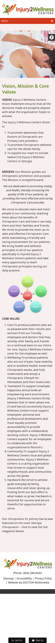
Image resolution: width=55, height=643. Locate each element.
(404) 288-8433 (32, 573)
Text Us (37, 640)
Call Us (17, 640)
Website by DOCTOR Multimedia (28, 582)
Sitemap (8, 578)
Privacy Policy (43, 578)
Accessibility (24, 578)
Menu (4, 20)
